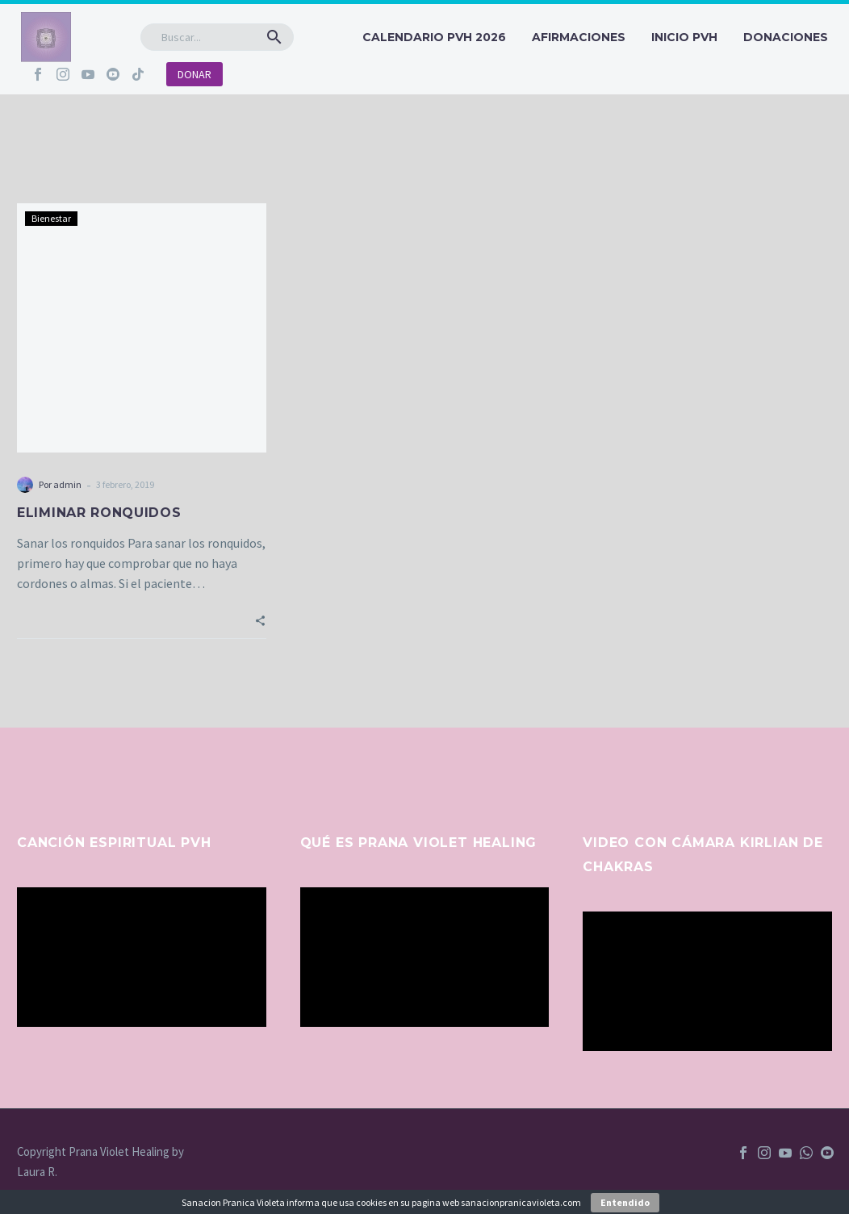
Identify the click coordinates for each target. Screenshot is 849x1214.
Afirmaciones (578, 37)
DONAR (194, 74)
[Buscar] (217, 37)
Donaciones (785, 37)
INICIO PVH (684, 37)
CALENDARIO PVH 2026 (434, 37)
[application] (141, 957)
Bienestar (51, 218)
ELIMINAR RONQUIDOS (99, 512)
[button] (274, 37)
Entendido (625, 1202)
